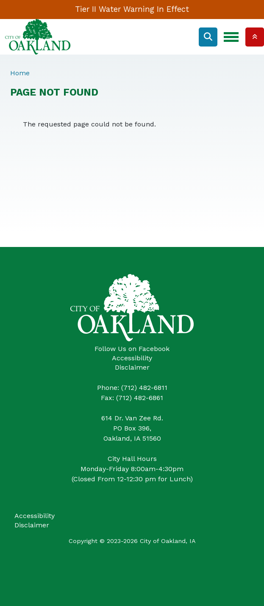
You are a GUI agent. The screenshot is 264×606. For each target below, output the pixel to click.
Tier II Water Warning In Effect (132, 9)
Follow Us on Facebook (132, 349)
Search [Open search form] (208, 37)
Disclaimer (132, 367)
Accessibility (132, 358)
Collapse (254, 37)
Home (20, 73)
